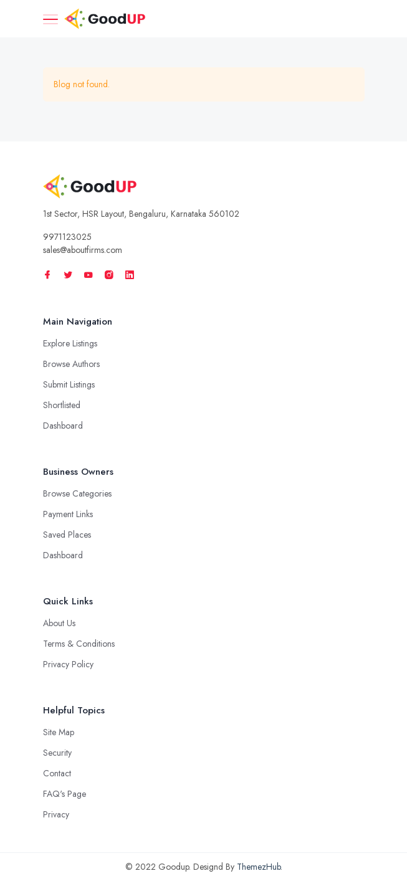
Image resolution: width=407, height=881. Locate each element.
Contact (57, 773)
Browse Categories (77, 493)
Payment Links (68, 514)
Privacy (56, 814)
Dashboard (63, 425)
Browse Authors (71, 364)
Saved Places (67, 534)
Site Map (58, 732)
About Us (59, 623)
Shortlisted (61, 405)
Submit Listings (69, 384)
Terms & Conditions (79, 643)
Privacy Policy (68, 664)
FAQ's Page (64, 794)
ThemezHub (258, 866)
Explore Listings (70, 343)
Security (57, 752)
